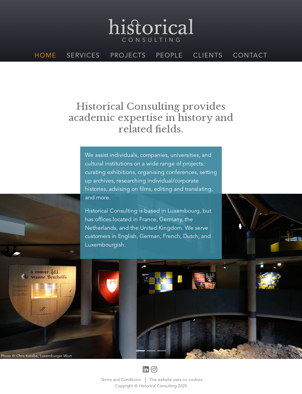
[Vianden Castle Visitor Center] (151, 276)
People (169, 56)
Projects (128, 56)
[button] (22, 276)
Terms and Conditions (121, 380)
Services (83, 56)
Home (45, 56)
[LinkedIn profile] (146, 369)
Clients (208, 56)
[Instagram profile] (154, 369)
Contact (250, 56)
